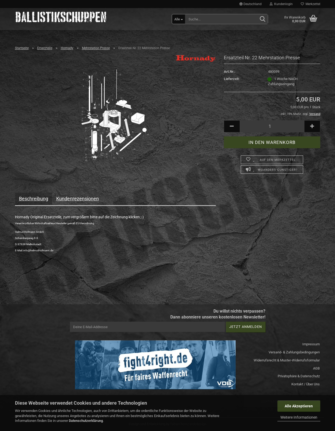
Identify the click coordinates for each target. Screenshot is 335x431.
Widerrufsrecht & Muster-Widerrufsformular (287, 360)
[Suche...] (178, 19)
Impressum (311, 344)
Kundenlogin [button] (281, 4)
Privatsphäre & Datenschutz (299, 376)
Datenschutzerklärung (86, 421)
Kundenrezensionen (77, 198)
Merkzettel (310, 4)
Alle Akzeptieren (299, 406)
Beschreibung (33, 198)
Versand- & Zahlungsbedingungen (294, 352)
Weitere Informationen (298, 417)
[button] (250, 4)
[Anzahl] (272, 126)
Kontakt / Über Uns (305, 384)
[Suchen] (263, 19)
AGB (316, 368)
